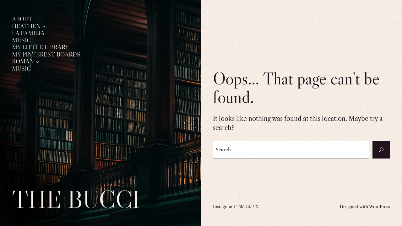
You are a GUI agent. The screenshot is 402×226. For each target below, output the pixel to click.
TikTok (243, 206)
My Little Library (40, 47)
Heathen (26, 26)
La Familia (28, 33)
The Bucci (76, 199)
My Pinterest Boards (46, 54)
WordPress (379, 206)
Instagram (222, 206)
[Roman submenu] (37, 61)
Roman (23, 61)
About (22, 19)
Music (21, 40)
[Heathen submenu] (44, 26)
